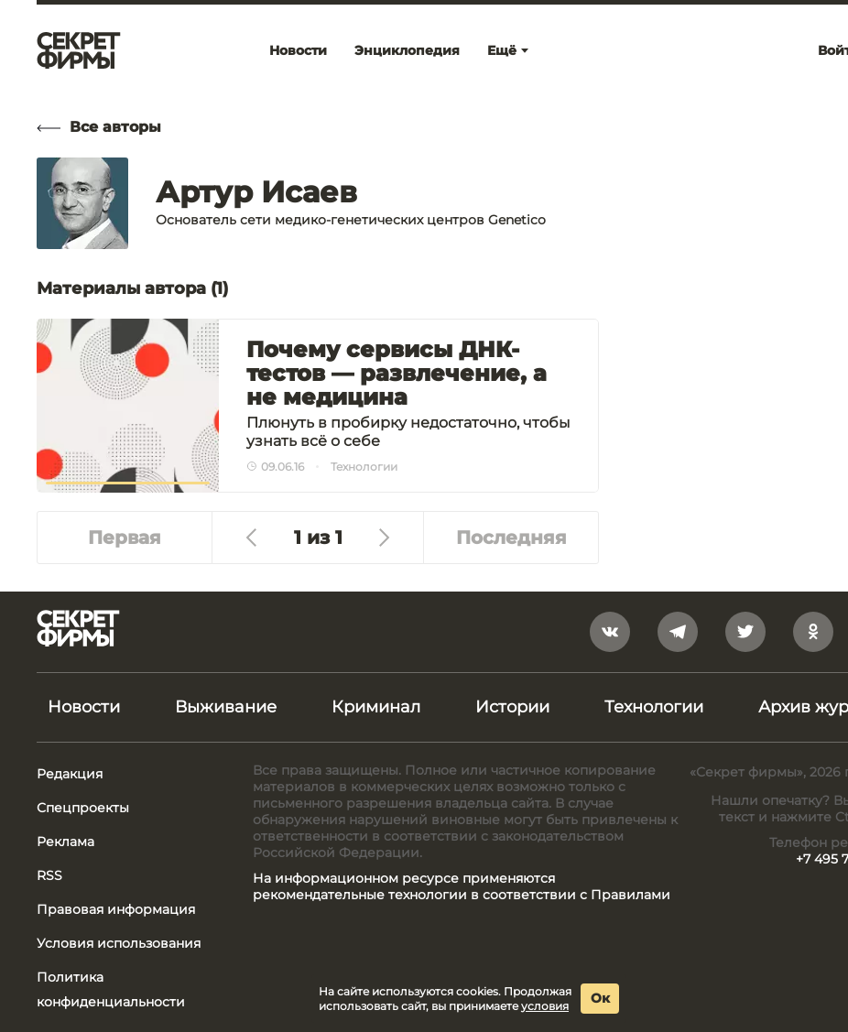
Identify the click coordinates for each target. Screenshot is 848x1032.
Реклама (65, 841)
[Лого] (79, 50)
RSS (49, 875)
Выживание (226, 707)
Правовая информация (116, 909)
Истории (512, 707)
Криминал (376, 707)
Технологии (653, 707)
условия (545, 1006)
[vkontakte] (610, 632)
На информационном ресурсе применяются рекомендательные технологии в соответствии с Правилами (461, 886)
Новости (84, 707)
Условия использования (119, 943)
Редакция (70, 774)
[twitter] (745, 632)
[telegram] (678, 632)
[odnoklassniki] (813, 632)
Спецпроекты (83, 807)
